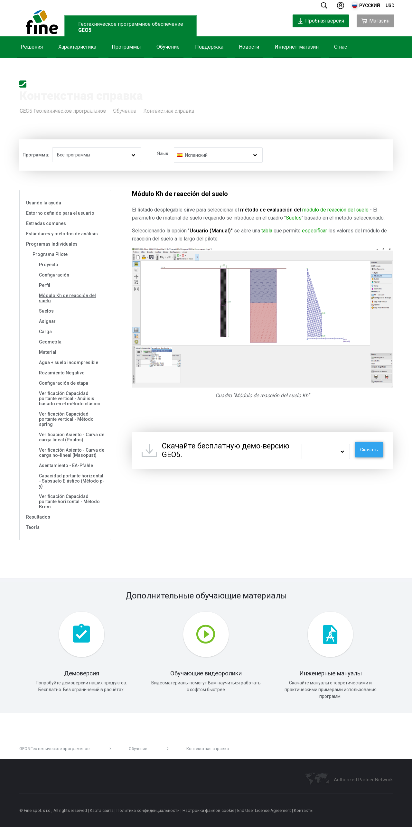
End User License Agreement (264, 810)
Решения (32, 47)
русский (369, 5)
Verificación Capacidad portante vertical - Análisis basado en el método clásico (69, 398)
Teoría (33, 527)
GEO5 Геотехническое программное (62, 111)
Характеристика (77, 47)
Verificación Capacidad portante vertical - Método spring (66, 419)
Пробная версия (320, 21)
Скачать (369, 449)
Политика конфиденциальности (148, 810)
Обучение (168, 47)
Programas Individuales (52, 244)
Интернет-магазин (297, 47)
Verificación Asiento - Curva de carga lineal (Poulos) (71, 437)
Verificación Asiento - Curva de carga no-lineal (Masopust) (71, 452)
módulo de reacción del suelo (335, 210)
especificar (314, 231)
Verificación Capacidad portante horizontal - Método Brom (69, 501)
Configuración (54, 274)
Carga (45, 331)
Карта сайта (102, 810)
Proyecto (48, 264)
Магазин (375, 21)
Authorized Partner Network (363, 780)
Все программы (73, 154)
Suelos (46, 311)
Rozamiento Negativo (62, 372)
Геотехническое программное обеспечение (130, 27)
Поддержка (209, 47)
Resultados (38, 517)
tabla (266, 231)
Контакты (304, 810)
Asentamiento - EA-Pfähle (66, 465)
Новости (249, 47)
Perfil (44, 285)
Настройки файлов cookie (208, 810)
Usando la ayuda (43, 202)
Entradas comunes (46, 223)
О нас (340, 47)
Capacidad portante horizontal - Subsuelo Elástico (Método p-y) (71, 481)
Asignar (47, 321)
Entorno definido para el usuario (60, 213)
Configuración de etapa (63, 383)
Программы (126, 47)
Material (47, 352)
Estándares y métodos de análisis (62, 233)
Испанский (196, 155)
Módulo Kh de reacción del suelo (67, 298)
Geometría (50, 341)
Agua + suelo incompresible (68, 362)
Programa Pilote (50, 254)
